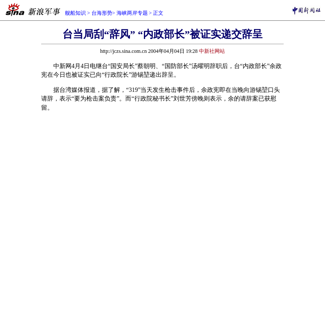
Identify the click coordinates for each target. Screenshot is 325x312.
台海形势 (101, 13)
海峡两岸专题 (132, 13)
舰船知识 (75, 13)
